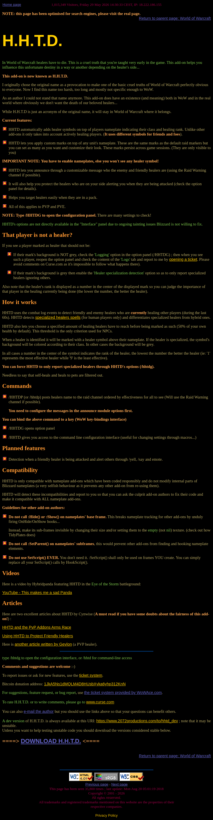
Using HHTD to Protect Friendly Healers (37, 636)
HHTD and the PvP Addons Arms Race (36, 627)
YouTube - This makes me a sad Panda (37, 592)
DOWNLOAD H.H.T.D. (51, 741)
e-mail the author (39, 711)
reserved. (113, 798)
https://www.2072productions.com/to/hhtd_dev (137, 721)
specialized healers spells (57, 317)
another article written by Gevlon (43, 644)
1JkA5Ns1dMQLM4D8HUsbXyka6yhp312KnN (85, 684)
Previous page (96, 784)
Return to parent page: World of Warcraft (175, 18)
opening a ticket (183, 259)
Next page (119, 784)
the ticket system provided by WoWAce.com (123, 692)
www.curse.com (100, 702)
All (94, 798)
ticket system (90, 675)
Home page (11, 4)
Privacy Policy (106, 815)
